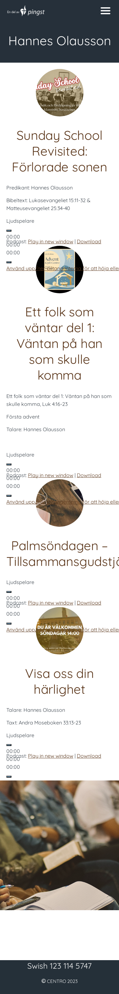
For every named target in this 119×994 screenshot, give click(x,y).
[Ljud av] (8, 262)
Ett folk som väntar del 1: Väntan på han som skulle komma (59, 343)
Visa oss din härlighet (59, 681)
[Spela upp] (8, 231)
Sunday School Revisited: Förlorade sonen (59, 151)
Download (89, 241)
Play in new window (50, 241)
